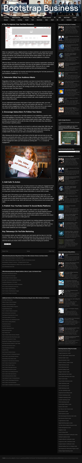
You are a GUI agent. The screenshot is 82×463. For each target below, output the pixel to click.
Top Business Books (6, 323)
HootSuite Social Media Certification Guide (68, 434)
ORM (60, 17)
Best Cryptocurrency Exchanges (9, 275)
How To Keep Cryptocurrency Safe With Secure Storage (71, 90)
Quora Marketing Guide (64, 385)
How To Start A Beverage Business (9, 367)
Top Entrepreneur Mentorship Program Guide (69, 448)
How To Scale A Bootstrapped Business (10, 380)
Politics (62, 458)
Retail (52, 19)
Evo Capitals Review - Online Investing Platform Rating (71, 223)
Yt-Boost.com (47, 104)
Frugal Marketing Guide (7, 308)
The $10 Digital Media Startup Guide (67, 355)
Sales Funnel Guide (63, 378)
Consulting (6, 17)
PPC (33, 17)
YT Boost (39, 140)
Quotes (42, 458)
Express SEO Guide (63, 406)
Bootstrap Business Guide (64, 350)
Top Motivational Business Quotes (9, 369)
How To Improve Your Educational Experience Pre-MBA (72, 319)
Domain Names (54, 458)
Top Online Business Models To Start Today (11, 343)
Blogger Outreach (47, 17)
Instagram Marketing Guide (65, 397)
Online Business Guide (64, 413)
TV (35, 458)
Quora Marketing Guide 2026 (8, 266)
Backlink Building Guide (64, 369)
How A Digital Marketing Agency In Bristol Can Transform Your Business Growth (18, 260)
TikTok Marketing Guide (64, 402)
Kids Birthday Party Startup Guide (9, 358)
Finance (13, 19)
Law (75, 19)
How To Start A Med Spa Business (9, 373)
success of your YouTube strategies (12, 239)
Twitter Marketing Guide (64, 383)
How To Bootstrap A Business (8, 347)
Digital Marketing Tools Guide (65, 374)
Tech (32, 19)
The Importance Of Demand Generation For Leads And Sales (72, 281)
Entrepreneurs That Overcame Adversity (10, 360)
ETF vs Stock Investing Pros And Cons (10, 286)
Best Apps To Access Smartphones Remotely (11, 280)
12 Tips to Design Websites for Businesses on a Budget (71, 215)
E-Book (38, 458)
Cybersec (66, 458)
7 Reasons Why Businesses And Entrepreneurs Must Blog (72, 27)
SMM (59, 458)
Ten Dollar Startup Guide (7, 300)
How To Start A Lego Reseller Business (10, 356)
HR (57, 19)
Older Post (51, 251)
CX (29, 458)
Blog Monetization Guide (64, 360)
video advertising (23, 73)
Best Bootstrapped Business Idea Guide (67, 416)
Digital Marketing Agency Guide (66, 423)
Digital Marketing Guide (64, 364)
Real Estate (39, 19)
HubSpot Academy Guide (64, 436)
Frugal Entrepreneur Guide (65, 353)
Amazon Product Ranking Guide (9, 304)
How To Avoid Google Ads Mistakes (9, 293)
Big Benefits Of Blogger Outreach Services (11, 341)
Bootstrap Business (8, 458)
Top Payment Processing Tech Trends (10, 315)
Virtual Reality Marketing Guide (65, 381)
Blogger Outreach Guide (64, 371)
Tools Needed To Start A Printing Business (11, 378)
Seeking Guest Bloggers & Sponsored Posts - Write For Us (72, 108)
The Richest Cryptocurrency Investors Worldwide (12, 284)
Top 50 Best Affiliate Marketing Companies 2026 (71, 273)
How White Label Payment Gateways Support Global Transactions (70, 54)
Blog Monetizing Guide (7, 330)
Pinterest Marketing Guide (64, 395)
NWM (27, 458)
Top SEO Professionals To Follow (9, 339)
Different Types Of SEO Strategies (9, 302)
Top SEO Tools (5, 349)
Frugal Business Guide (64, 420)
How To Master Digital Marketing (9, 288)
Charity (73, 458)
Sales (46, 19)
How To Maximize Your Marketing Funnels (11, 319)
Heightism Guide (62, 430)
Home (28, 251)
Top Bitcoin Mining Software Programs (10, 306)
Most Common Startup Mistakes (8, 321)
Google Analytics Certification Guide (67, 443)
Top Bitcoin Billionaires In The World (9, 282)
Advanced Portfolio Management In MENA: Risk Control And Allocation (16, 264)
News (24, 458)
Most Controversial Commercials (9, 313)
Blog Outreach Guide (63, 411)
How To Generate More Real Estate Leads (11, 336)
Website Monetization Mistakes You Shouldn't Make (12, 257)
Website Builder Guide (64, 357)
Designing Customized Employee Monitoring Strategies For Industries (72, 64)
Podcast (32, 458)
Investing (20, 19)
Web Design (67, 17)
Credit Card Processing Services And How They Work (72, 82)
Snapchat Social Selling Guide (65, 392)
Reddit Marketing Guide (64, 388)
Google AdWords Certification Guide (67, 439)
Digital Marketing (16, 17)
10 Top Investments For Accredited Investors (70, 240)
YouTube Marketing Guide (64, 390)
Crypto (26, 19)
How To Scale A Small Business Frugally (10, 290)
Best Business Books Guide (65, 418)
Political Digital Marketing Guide (66, 450)
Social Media (26, 17)
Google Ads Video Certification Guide (67, 441)
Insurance (69, 19)
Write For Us (47, 458)
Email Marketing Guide (64, 367)
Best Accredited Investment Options (9, 277)
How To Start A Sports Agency (8, 365)
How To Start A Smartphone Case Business (11, 384)
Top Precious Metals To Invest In (9, 317)
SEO (38, 17)
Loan (62, 19)
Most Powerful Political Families (8, 352)
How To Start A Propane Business (9, 363)
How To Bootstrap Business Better (9, 375)
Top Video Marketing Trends (8, 328)
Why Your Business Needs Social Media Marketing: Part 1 (72, 328)
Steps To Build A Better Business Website (10, 334)
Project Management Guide (65, 427)
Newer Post (5, 251)
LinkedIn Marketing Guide (64, 399)
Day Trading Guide (6, 332)
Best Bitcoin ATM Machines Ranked (9, 273)
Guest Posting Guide (63, 432)
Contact (74, 17)
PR (54, 17)
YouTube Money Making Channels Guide (68, 425)
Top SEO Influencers (6, 326)
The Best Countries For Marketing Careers (11, 354)
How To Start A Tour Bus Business (9, 382)
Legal (21, 458)
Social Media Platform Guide (65, 404)
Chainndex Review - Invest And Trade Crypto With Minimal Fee (71, 232)
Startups (6, 19)
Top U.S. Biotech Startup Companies (9, 310)
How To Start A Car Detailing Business (10, 371)
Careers (69, 458)
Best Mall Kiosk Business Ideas (8, 345)
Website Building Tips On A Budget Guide (68, 446)
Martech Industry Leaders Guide (66, 362)
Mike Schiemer (16, 458)
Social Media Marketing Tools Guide (67, 376)
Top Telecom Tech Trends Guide (66, 409)
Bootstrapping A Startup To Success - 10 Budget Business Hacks (15, 262)
